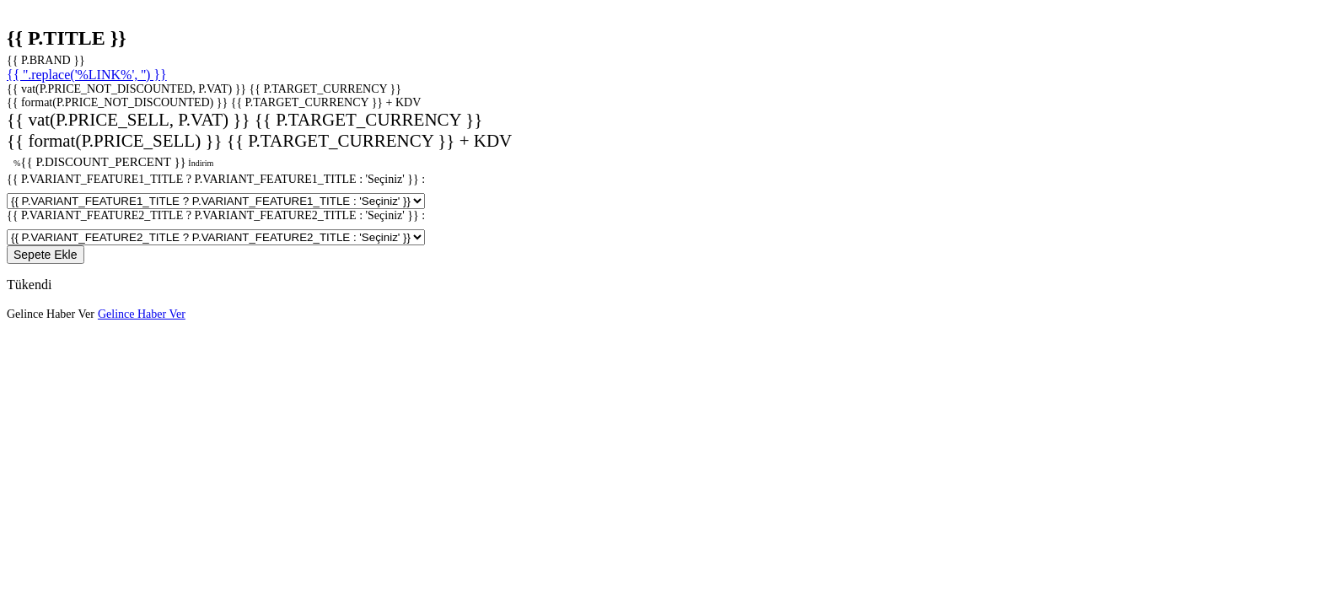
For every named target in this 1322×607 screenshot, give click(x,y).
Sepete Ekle (45, 254)
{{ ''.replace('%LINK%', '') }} (87, 74)
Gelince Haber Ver (50, 314)
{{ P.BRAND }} (46, 60)
